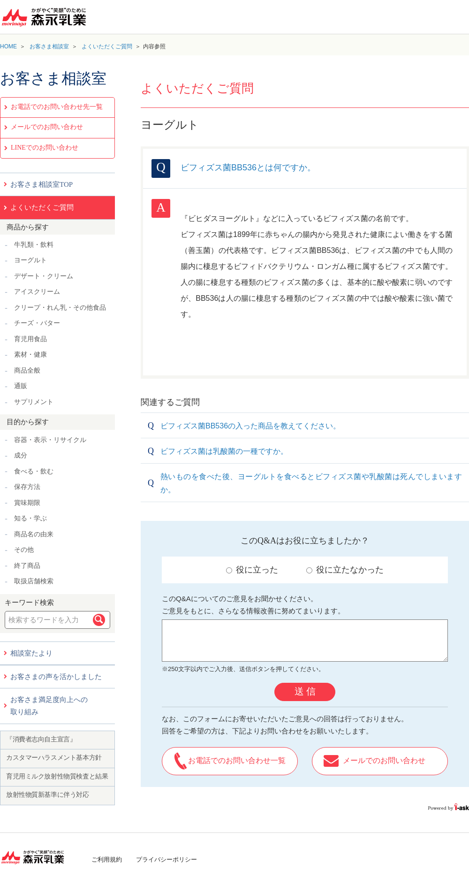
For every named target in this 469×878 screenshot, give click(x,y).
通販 (20, 385)
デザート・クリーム (43, 276)
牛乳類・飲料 (33, 244)
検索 (99, 620)
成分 (20, 455)
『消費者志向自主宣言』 (41, 739)
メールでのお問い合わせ (47, 126)
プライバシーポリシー (166, 859)
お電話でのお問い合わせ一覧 (237, 760)
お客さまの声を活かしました (56, 676)
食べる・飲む (33, 471)
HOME (8, 46)
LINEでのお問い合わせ (44, 147)
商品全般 (27, 370)
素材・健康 (30, 354)
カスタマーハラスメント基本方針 (54, 757)
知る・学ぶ (30, 518)
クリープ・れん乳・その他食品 (60, 307)
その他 (24, 549)
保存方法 (27, 486)
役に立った (252, 569)
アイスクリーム (37, 291)
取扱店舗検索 (33, 581)
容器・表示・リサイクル (50, 439)
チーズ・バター (37, 323)
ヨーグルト (30, 260)
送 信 (305, 691)
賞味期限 (27, 502)
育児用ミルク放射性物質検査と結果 (57, 776)
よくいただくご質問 (107, 46)
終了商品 (27, 565)
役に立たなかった (345, 569)
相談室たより (31, 653)
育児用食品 (30, 339)
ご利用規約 (106, 859)
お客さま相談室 (49, 46)
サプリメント (33, 401)
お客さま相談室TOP (41, 184)
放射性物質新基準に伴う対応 (47, 794)
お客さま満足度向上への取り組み (49, 706)
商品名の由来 (33, 534)
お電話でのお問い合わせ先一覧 (57, 106)
